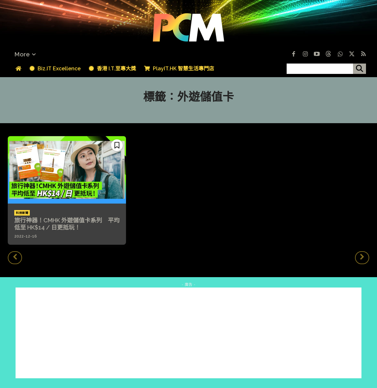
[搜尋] (359, 69)
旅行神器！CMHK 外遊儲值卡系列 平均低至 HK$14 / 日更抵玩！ (67, 224)
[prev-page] (15, 257)
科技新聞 (22, 213)
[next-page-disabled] (362, 257)
